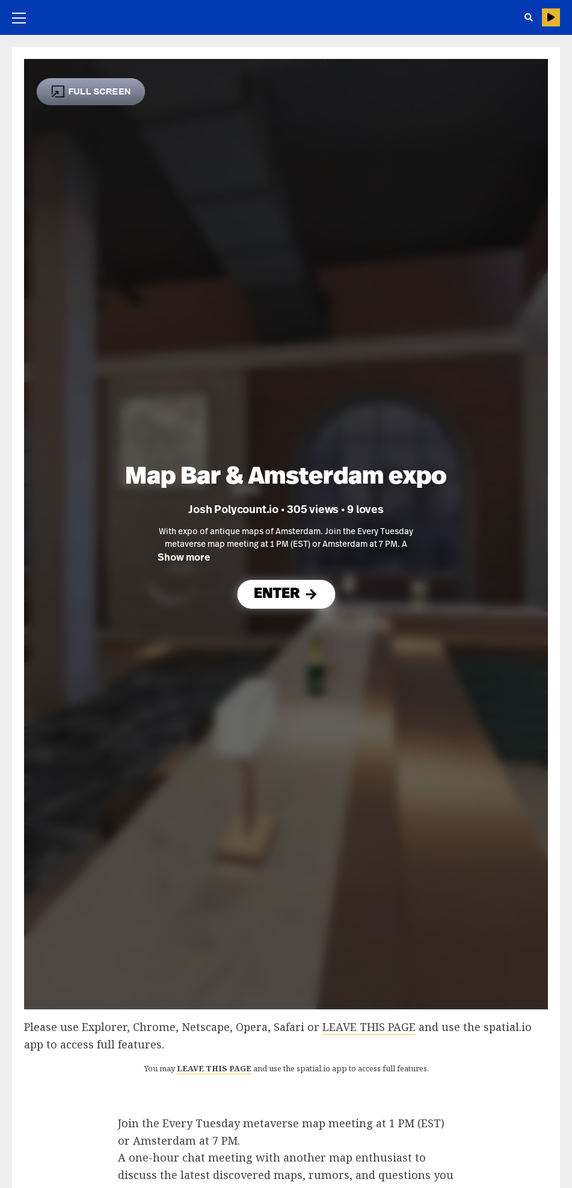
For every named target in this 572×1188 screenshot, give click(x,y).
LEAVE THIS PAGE (369, 1027)
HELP (551, 17)
